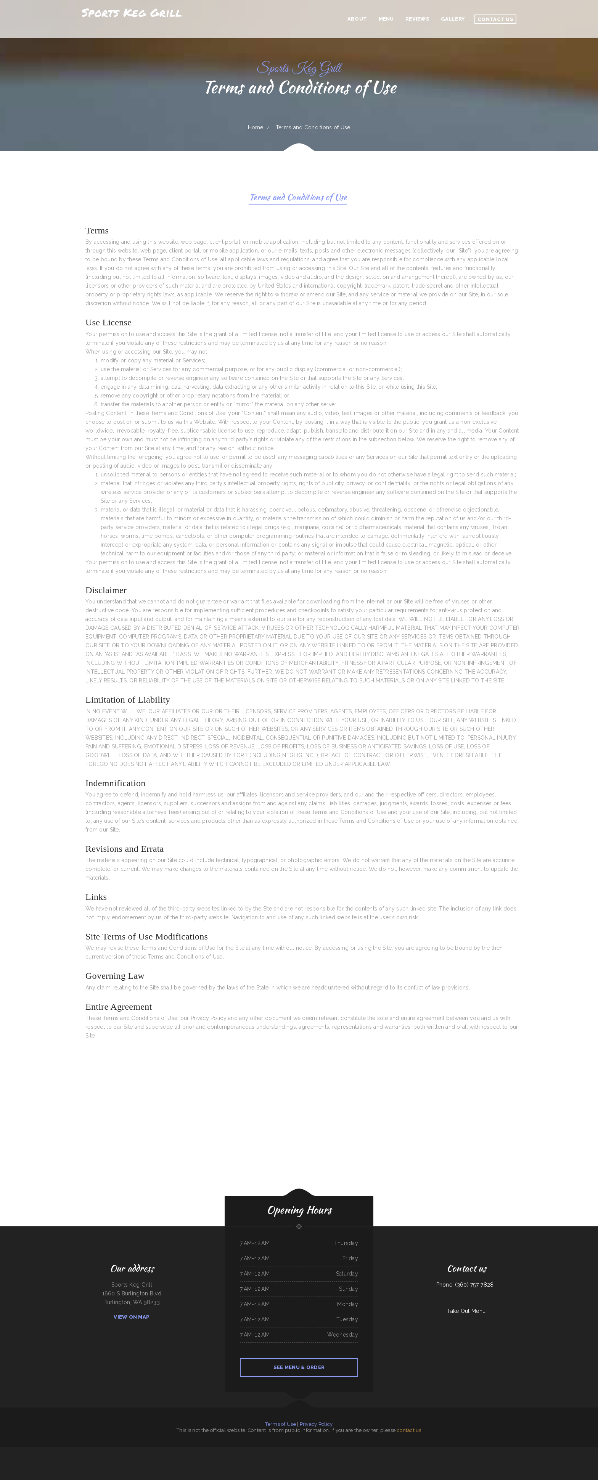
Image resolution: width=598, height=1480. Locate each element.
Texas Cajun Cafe (366, 1451)
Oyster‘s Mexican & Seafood (393, 1451)
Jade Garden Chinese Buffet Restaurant (24, 1451)
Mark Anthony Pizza (319, 1460)
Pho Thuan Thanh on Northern (7, 1451)
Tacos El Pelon (328, 1460)
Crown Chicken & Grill (448, 1451)
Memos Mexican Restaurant (496, 1451)
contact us (409, 1430)
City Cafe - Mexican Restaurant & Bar (83, 1451)
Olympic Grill (97, 1451)
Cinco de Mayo (382, 1451)
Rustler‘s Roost (374, 1451)
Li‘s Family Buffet (70, 1451)
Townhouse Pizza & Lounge (153, 1451)
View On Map (132, 1317)
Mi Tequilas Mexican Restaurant (275, 1460)
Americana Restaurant (509, 1451)
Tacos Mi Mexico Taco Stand (334, 1451)
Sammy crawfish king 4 (295, 1460)
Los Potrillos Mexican (193, 1451)
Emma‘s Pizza (224, 1451)
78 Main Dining (232, 1451)
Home (256, 127)
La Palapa (533, 1451)
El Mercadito (458, 1451)
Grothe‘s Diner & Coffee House (522, 1451)
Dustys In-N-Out (253, 1451)
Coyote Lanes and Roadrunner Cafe (409, 1451)
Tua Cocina (287, 1460)
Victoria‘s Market (345, 1451)
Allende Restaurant (106, 1451)
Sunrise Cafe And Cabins (242, 1451)
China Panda (178, 1451)
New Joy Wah (323, 1451)
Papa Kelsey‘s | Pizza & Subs (265, 1451)
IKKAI (133, 1451)
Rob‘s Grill (184, 1451)
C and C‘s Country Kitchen (483, 1451)
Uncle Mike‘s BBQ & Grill (543, 1451)
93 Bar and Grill (559, 1451)
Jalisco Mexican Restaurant (214, 1451)
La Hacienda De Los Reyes (51, 1451)
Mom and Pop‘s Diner (355, 1451)
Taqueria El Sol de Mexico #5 (287, 1451)
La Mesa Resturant (299, 1451)
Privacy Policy (316, 1424)
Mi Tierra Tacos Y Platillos (424, 1451)
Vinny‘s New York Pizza (117, 1451)
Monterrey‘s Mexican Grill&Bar (571, 1451)
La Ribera (552, 1451)
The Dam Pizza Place (437, 1451)
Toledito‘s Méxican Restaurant (167, 1451)
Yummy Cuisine (127, 1451)
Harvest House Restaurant (469, 1451)
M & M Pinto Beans (38, 1451)
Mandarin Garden (583, 1451)
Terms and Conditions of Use (298, 198)
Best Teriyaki (61, 1451)
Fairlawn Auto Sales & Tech (311, 1451)
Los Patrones (276, 1451)
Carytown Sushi (202, 1451)
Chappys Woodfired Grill (140, 1451)
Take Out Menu (466, 1311)
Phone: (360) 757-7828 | (466, 1285)
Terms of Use (280, 1424)
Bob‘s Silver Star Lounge (307, 1460)
